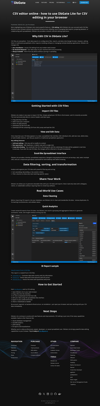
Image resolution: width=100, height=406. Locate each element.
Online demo (54, 353)
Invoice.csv (15, 277)
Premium (33, 345)
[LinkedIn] (48, 394)
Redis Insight (73, 379)
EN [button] (74, 2)
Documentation (55, 345)
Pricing (51, 2)
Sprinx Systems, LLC (52, 401)
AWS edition (34, 350)
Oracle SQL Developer (76, 370)
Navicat (72, 367)
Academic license (55, 350)
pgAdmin (72, 372)
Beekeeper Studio (75, 350)
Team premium (35, 348)
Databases (14, 350)
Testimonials (60, 2)
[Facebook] (39, 394)
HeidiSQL (72, 362)
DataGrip (72, 355)
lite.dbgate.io (18, 289)
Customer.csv (16, 275)
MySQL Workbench (75, 365)
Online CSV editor (55, 365)
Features (44, 2)
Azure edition (34, 353)
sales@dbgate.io (50, 403)
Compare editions (35, 355)
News (68, 2)
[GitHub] (55, 394)
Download (84, 2)
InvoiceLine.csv (17, 279)
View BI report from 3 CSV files (20, 270)
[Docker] (60, 394)
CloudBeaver (73, 353)
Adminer (72, 345)
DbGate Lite (54, 361)
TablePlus (73, 384)
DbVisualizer (73, 360)
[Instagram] (51, 394)
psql (71, 377)
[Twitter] (43, 394)
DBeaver (72, 357)
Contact (53, 348)
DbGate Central (55, 363)
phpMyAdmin (73, 375)
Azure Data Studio (75, 348)
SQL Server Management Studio (79, 382)
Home (37, 2)
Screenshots (14, 357)
